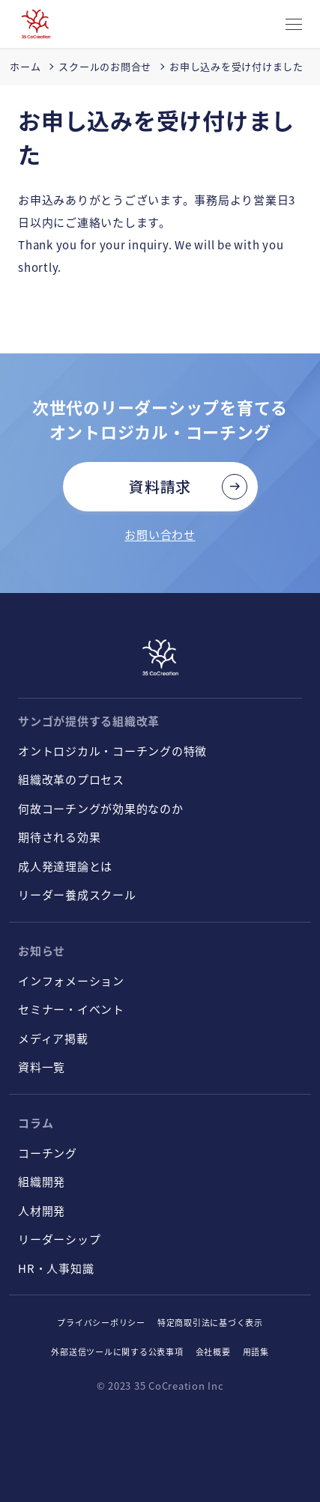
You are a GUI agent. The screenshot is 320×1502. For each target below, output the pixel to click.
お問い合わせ (160, 534)
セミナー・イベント (71, 1009)
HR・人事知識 (56, 1268)
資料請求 (160, 486)
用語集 (256, 1351)
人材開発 (41, 1210)
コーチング (47, 1153)
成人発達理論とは (65, 866)
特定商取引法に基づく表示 (210, 1322)
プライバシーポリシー (101, 1322)
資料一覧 (41, 1066)
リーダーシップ (59, 1239)
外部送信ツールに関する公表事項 (117, 1351)
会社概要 (213, 1351)
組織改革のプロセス (71, 779)
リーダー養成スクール (77, 894)
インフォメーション (71, 980)
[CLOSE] (294, 25)
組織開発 (41, 1181)
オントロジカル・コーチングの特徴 (112, 750)
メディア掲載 (53, 1038)
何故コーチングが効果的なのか (101, 808)
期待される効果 (59, 837)
